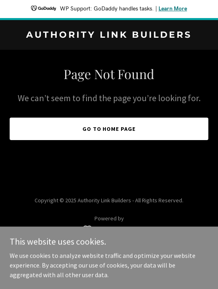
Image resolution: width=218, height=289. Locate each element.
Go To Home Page (109, 128)
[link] (109, 35)
